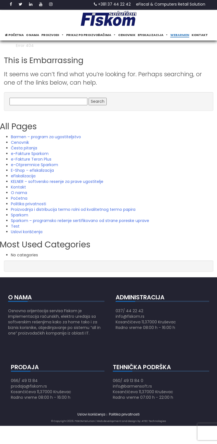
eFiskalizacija (153, 35)
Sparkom (19, 215)
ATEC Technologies (154, 421)
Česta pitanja (24, 148)
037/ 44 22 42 (129, 311)
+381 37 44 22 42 (112, 4)
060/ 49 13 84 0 (128, 380)
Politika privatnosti (28, 204)
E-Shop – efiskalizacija (32, 170)
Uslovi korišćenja (26, 232)
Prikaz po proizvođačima (91, 35)
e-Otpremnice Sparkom (34, 165)
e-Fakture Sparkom (30, 153)
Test (15, 226)
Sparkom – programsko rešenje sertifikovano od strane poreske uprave (80, 220)
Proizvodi (52, 35)
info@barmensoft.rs (132, 386)
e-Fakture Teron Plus (31, 159)
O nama (32, 35)
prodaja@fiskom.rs (29, 386)
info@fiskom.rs (130, 316)
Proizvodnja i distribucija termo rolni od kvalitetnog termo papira (73, 209)
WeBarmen (179, 35)
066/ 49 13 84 (24, 380)
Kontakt (200, 35)
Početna (14, 35)
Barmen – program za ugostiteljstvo (46, 137)
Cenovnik (126, 35)
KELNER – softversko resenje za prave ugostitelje (57, 181)
